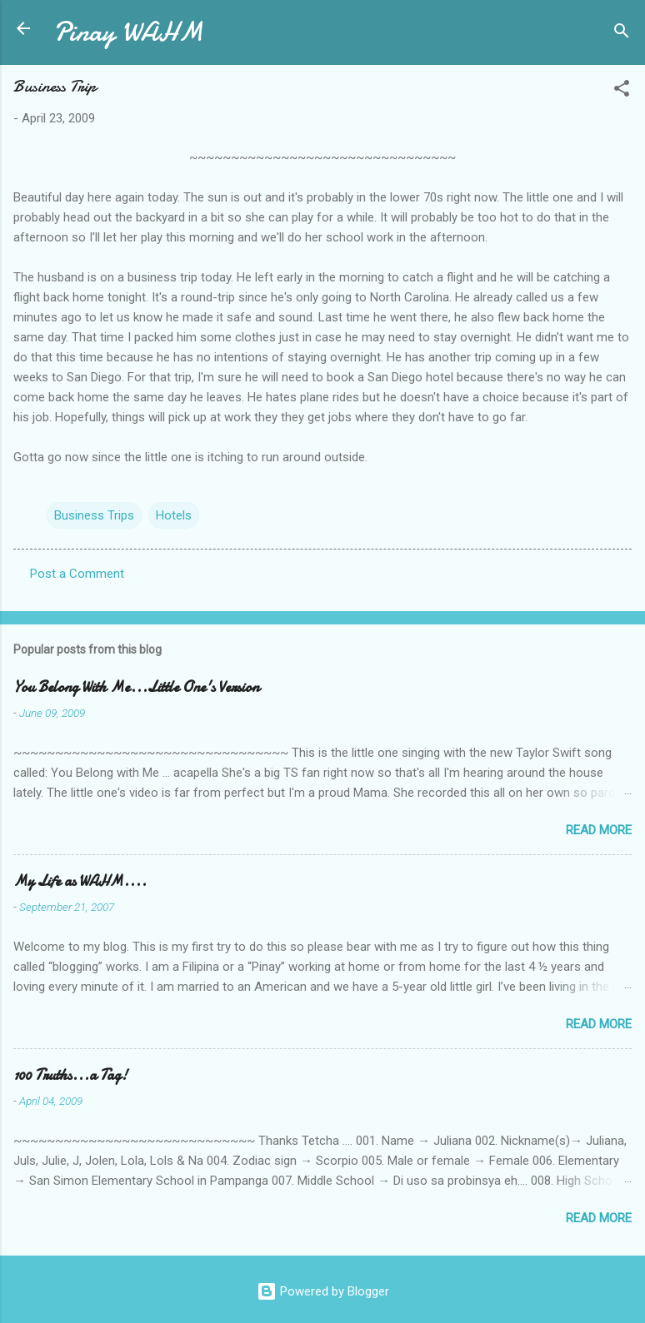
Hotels (174, 515)
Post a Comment (77, 573)
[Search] (622, 33)
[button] (622, 91)
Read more (599, 830)
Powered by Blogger (323, 1291)
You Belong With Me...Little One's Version (136, 687)
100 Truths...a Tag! (70, 1075)
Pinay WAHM (128, 32)
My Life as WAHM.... (80, 881)
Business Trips (94, 515)
